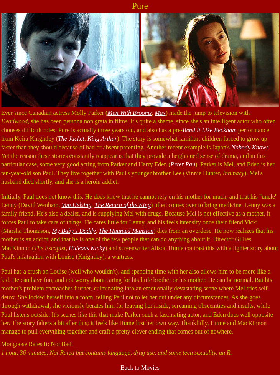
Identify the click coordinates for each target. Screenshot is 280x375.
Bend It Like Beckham (210, 130)
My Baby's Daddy (74, 230)
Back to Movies (139, 367)
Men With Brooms (129, 113)
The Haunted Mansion (126, 230)
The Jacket (71, 138)
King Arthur (102, 138)
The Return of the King (122, 205)
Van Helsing (76, 205)
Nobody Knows (249, 147)
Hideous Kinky (87, 248)
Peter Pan (183, 164)
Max (160, 113)
